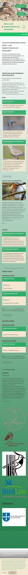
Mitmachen (20, 6)
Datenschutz (14, 537)
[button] (14, 283)
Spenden (21, 14)
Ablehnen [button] (5, 572)
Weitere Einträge (7, 315)
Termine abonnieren (8, 309)
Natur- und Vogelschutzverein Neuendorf (12, 27)
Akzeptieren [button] (12, 572)
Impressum (14, 535)
